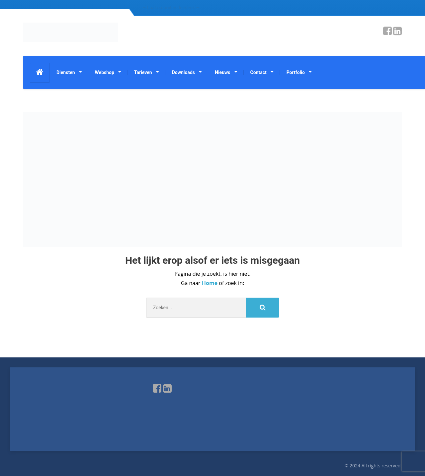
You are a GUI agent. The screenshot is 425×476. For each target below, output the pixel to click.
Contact (258, 72)
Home (210, 283)
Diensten (65, 72)
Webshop (104, 72)
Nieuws (222, 72)
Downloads (183, 72)
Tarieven (143, 72)
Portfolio (296, 72)
